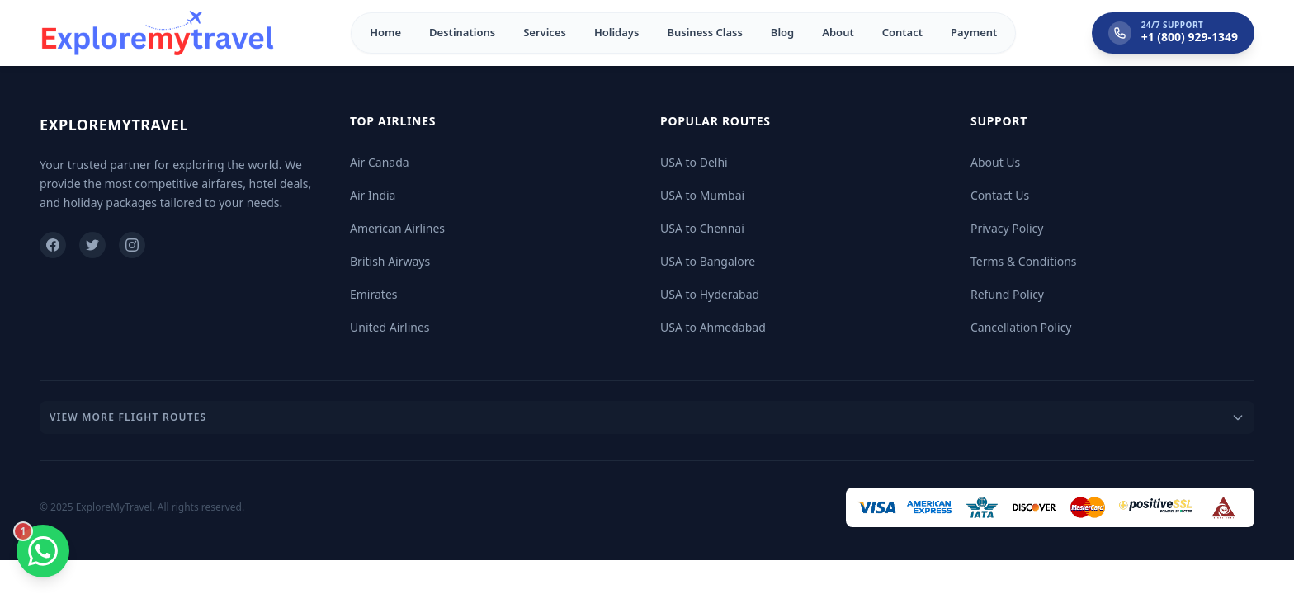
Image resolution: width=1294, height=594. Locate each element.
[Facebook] (53, 245)
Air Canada (379, 162)
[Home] (158, 33)
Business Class (704, 32)
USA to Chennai (702, 228)
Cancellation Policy (1021, 327)
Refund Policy (1007, 294)
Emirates (374, 294)
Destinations (462, 32)
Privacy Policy (1006, 228)
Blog (782, 32)
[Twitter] (92, 245)
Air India (372, 195)
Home (385, 32)
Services (544, 32)
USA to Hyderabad (709, 294)
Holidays (616, 32)
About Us (995, 162)
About (837, 32)
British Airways (390, 261)
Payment (974, 32)
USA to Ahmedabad (713, 327)
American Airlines (397, 228)
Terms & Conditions (1023, 261)
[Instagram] (132, 245)
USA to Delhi (694, 162)
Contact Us (999, 195)
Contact (902, 32)
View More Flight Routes (647, 417)
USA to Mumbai (702, 195)
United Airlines (390, 327)
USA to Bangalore (707, 261)
